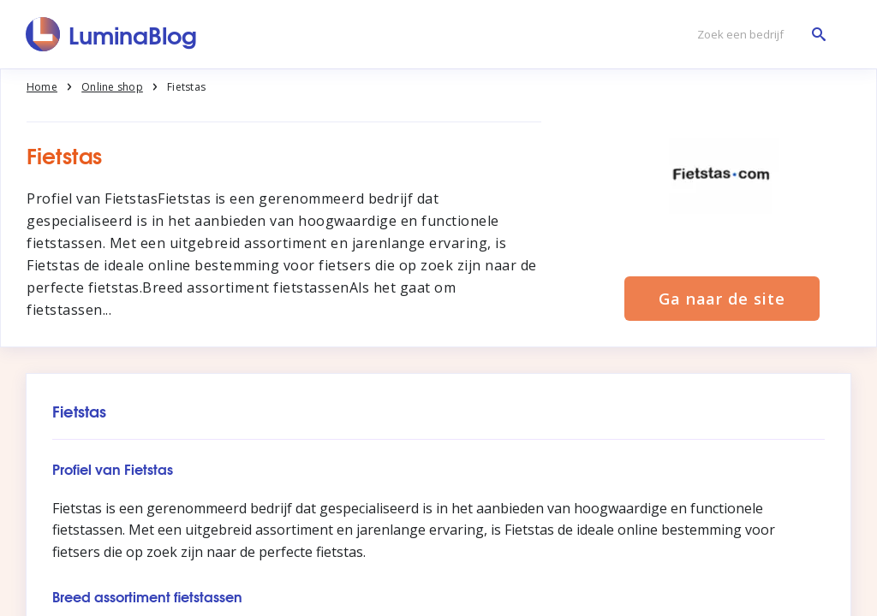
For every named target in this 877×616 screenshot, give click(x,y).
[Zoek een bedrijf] (757, 34)
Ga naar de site (722, 298)
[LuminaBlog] (112, 34)
